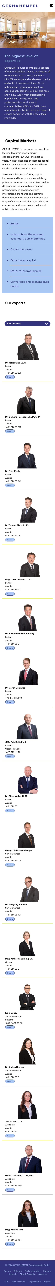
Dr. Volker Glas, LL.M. (15, 362)
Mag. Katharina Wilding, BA (19, 958)
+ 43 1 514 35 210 (13, 698)
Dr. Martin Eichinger (15, 688)
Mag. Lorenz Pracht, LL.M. (18, 579)
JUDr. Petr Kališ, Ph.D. (15, 742)
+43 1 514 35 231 (13, 373)
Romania (13, 1274)
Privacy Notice (19, 1281)
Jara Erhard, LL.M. (14, 1121)
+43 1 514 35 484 (13, 1239)
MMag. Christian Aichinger (18, 850)
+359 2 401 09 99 (14, 1023)
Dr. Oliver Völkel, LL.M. (16, 796)
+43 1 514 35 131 (13, 535)
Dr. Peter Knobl (12, 471)
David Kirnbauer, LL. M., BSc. (19, 1175)
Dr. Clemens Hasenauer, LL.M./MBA (22, 417)
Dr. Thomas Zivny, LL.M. (17, 525)
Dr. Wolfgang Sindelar (16, 904)
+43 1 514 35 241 (13, 481)
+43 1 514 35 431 (13, 914)
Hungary (47, 1271)
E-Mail (10, 377)
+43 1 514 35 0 (12, 643)
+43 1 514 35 (11, 806)
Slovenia (42, 1274)
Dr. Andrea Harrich (14, 1067)
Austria (7, 1271)
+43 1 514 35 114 (13, 860)
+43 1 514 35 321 (13, 427)
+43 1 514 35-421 (13, 589)
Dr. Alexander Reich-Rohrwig (19, 633)
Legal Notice (34, 1281)
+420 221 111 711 (13, 752)
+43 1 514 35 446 (13, 1185)
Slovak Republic (27, 1274)
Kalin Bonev (11, 1013)
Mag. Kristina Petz (14, 1229)
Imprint (47, 1281)
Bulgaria (18, 1271)
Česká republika (32, 1271)
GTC (7, 1281)
